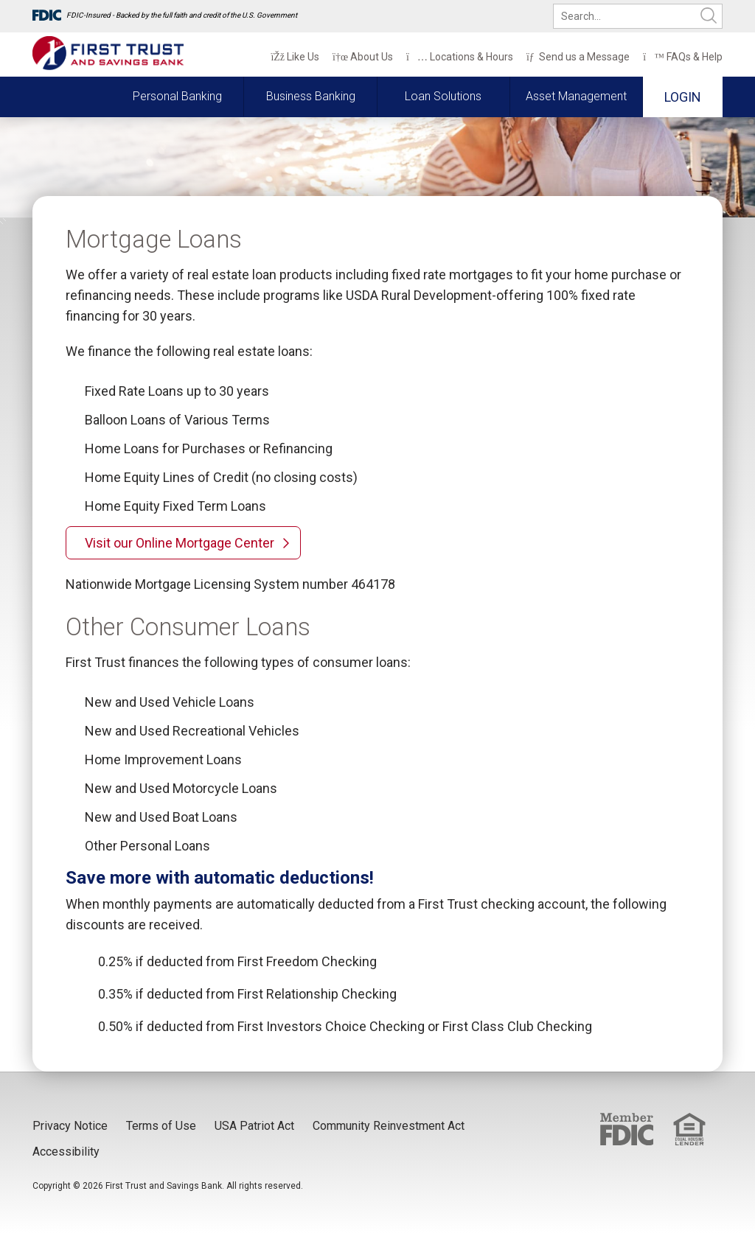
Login (682, 97)
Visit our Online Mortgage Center (179, 543)
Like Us (295, 57)
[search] (638, 16)
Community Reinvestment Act (389, 1126)
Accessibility (66, 1152)
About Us (363, 57)
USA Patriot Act (254, 1126)
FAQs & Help (683, 57)
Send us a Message (578, 57)
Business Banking (310, 96)
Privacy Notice (70, 1126)
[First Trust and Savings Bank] (108, 54)
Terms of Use (161, 1126)
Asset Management (576, 96)
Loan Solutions (443, 96)
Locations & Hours (459, 57)
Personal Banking (177, 96)
